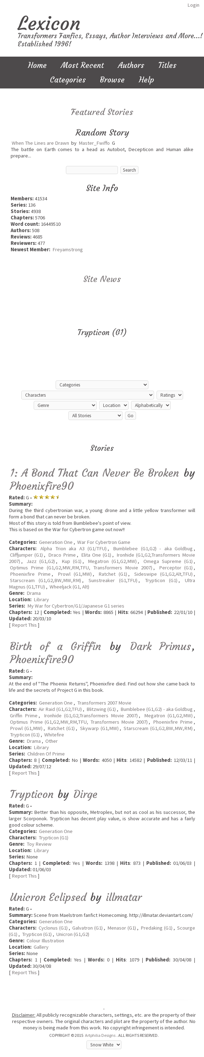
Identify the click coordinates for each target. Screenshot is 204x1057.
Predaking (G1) (156, 928)
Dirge (85, 794)
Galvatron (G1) (87, 928)
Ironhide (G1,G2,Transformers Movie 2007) (91, 715)
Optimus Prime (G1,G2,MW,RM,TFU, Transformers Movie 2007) (81, 567)
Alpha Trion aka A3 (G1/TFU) (73, 548)
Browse (112, 80)
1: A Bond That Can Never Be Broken (94, 472)
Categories (68, 80)
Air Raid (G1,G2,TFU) (60, 709)
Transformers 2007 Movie (104, 703)
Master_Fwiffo (94, 143)
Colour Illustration (45, 940)
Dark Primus (160, 646)
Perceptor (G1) (176, 567)
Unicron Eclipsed (48, 897)
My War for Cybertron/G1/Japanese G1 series (75, 606)
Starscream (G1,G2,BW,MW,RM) (45, 580)
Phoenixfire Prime (30, 574)
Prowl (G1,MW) (75, 574)
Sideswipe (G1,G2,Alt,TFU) (163, 574)
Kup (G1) (71, 561)
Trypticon (31, 794)
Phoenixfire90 (42, 486)
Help (146, 80)
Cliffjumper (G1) (26, 555)
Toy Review (39, 844)
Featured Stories (102, 112)
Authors (131, 65)
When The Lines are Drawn (40, 143)
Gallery (41, 947)
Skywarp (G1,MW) (99, 728)
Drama (34, 593)
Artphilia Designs (100, 1035)
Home (37, 65)
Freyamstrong (67, 249)
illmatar (124, 897)
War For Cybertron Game (103, 542)
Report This (24, 625)
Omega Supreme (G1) (168, 561)
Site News (102, 279)
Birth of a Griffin (55, 646)
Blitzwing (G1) (101, 709)
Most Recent (82, 65)
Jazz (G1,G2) (41, 561)
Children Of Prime (46, 754)
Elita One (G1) (96, 555)
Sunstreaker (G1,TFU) (113, 580)
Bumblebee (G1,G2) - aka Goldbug (153, 548)
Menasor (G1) (121, 928)
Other (51, 741)
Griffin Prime (24, 715)
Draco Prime (62, 555)
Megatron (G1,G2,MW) (112, 561)
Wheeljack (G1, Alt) (69, 587)
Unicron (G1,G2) (72, 934)
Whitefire (54, 734)
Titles (167, 65)
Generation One (56, 542)
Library (41, 599)
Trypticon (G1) (161, 580)
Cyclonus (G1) (53, 928)
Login (193, 5)
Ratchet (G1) (112, 574)
